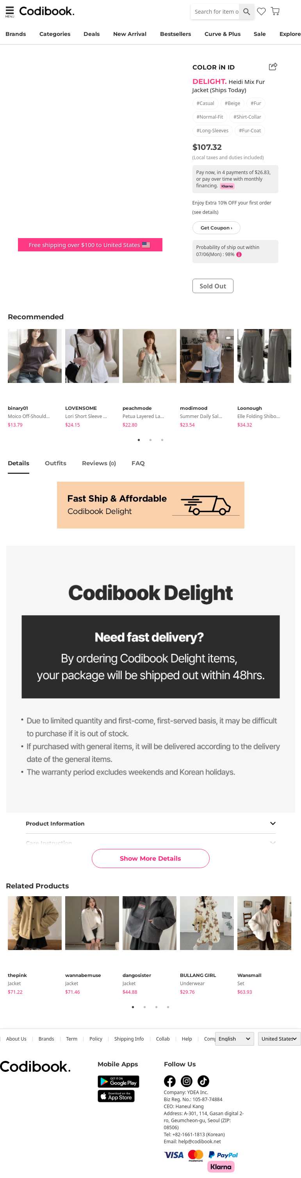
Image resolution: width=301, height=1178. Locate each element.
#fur (256, 103)
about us (16, 1039)
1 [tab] (139, 440)
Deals (92, 33)
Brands (15, 33)
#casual (205, 103)
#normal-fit (210, 117)
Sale (260, 33)
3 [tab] (162, 440)
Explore (290, 33)
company (214, 1039)
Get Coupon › (216, 228)
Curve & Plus (222, 33)
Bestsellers (175, 33)
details (18, 463)
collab (163, 1039)
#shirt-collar (247, 117)
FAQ (138, 463)
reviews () (99, 463)
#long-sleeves (213, 130)
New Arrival (129, 33)
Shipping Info (129, 1039)
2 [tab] (151, 440)
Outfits (55, 463)
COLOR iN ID (213, 67)
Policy (95, 1039)
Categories (54, 33)
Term (72, 1039)
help (187, 1039)
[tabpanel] (36, 379)
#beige (232, 103)
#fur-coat (250, 130)
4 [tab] (168, 1007)
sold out (213, 286)
